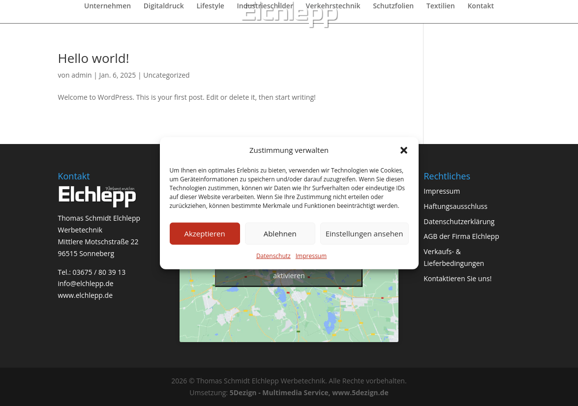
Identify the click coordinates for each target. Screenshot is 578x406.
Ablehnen (280, 233)
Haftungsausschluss (455, 206)
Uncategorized (166, 75)
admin (81, 75)
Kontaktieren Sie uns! (457, 278)
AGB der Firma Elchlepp (461, 236)
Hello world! (93, 58)
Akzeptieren (204, 233)
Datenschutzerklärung (459, 221)
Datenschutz (273, 256)
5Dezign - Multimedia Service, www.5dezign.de (309, 392)
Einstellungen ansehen (364, 233)
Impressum (311, 256)
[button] (404, 150)
